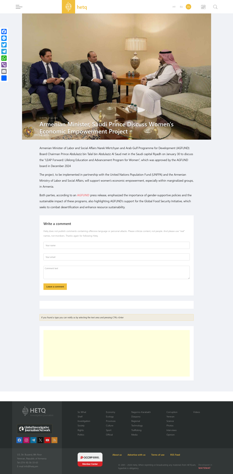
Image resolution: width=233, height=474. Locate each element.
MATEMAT (205, 468)
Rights (81, 429)
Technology (139, 425)
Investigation (84, 420)
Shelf (80, 416)
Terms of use (173, 454)
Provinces (112, 420)
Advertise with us (147, 454)
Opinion (174, 434)
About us (123, 454)
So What (82, 411)
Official (110, 434)
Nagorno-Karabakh (143, 411)
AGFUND (83, 195)
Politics (81, 434)
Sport (110, 429)
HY (174, 6)
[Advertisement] (116, 355)
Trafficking (138, 429)
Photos (173, 425)
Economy (112, 411)
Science (174, 420)
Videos (200, 411)
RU (181, 6)
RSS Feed (195, 454)
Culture (111, 425)
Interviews (175, 429)
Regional (137, 420)
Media (136, 434)
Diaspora (138, 416)
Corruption (175, 411)
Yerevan (174, 416)
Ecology (111, 416)
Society (81, 425)
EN (188, 6)
